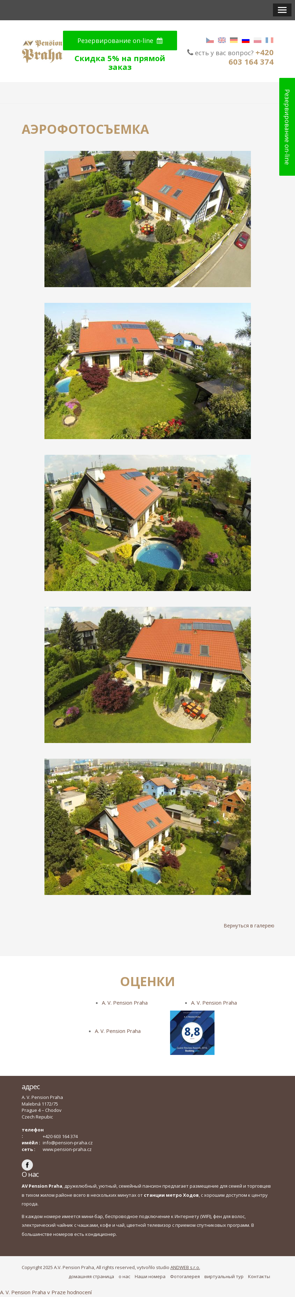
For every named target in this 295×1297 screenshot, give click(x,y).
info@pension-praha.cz (68, 1142)
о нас (124, 1276)
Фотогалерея (185, 1276)
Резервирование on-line (120, 40)
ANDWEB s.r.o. (185, 1267)
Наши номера (150, 1276)
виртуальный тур (224, 1276)
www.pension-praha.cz (67, 1149)
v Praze (56, 1292)
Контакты (259, 1276)
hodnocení (79, 1292)
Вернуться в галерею (249, 925)
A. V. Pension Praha (125, 1002)
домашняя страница (91, 1276)
